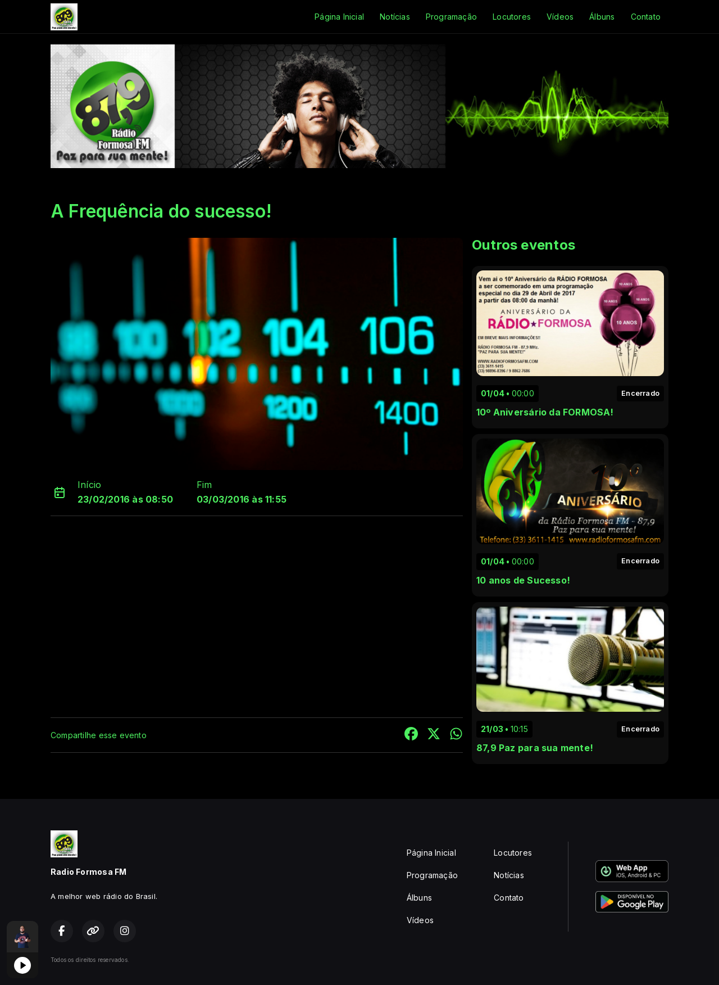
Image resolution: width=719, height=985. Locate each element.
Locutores (512, 16)
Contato (646, 16)
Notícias (395, 16)
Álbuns (602, 16)
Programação (451, 16)
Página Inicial (339, 16)
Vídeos (560, 16)
